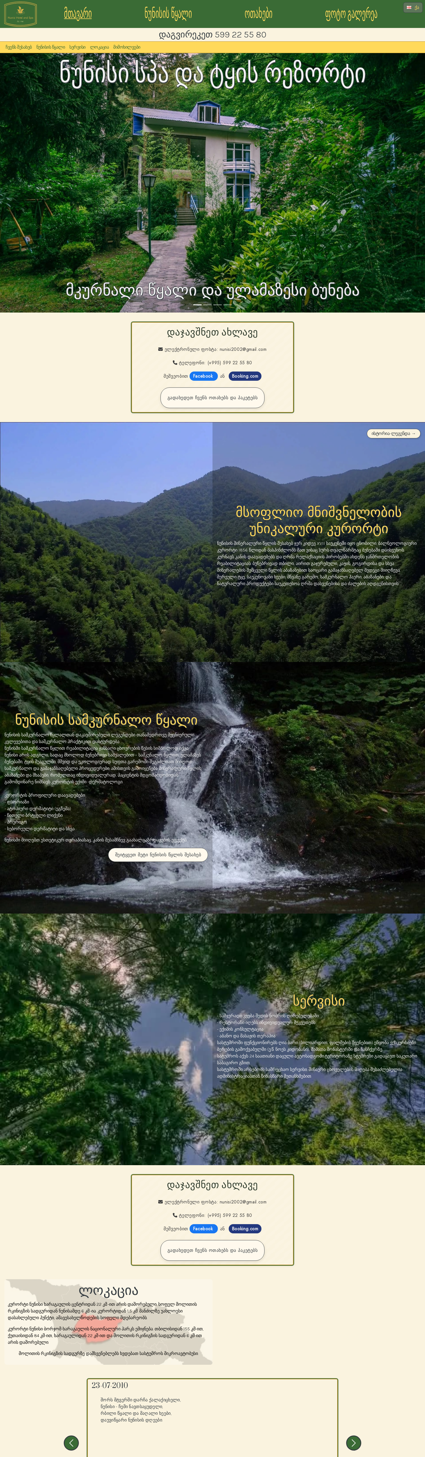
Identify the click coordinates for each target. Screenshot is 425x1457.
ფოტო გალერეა (351, 13)
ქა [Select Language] (413, 7)
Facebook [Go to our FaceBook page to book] (204, 376)
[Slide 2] (207, 305)
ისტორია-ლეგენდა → (394, 433)
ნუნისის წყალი (168, 13)
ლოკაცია (99, 47)
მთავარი (78, 13)
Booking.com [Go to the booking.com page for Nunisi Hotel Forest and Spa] (245, 376)
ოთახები (258, 13)
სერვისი (77, 47)
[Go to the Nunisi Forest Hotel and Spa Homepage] (20, 13)
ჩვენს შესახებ (19, 47)
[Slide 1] (197, 305)
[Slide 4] (227, 305)
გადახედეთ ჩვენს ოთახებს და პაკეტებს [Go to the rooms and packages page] (212, 397)
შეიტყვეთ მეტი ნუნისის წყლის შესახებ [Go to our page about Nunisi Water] (158, 854)
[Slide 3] (217, 305)
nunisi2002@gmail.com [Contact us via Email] (243, 349)
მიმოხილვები (126, 47)
